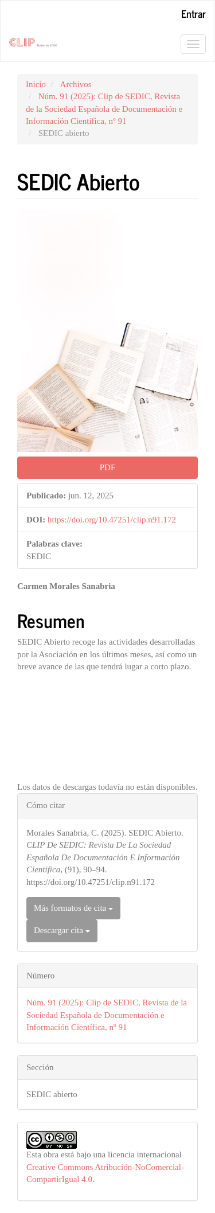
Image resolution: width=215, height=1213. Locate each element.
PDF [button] (108, 467)
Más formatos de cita (73, 907)
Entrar (193, 13)
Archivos (76, 84)
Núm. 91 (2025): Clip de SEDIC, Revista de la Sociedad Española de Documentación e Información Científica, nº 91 (104, 109)
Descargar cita (62, 930)
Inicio (36, 84)
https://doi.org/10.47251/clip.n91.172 (112, 519)
